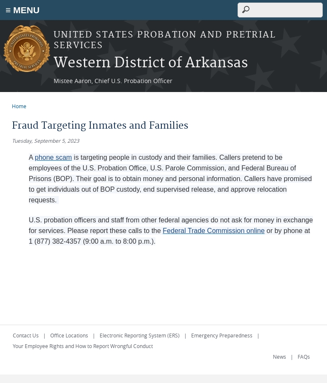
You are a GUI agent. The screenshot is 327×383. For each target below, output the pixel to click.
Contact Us (26, 335)
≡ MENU (23, 10)
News (279, 356)
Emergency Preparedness (221, 335)
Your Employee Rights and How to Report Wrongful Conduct (83, 346)
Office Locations (69, 335)
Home (19, 106)
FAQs (304, 356)
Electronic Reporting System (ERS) (140, 335)
